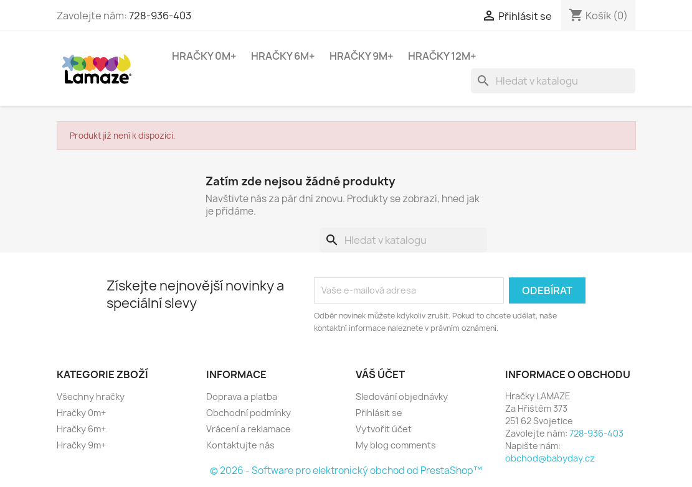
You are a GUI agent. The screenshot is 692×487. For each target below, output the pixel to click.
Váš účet (380, 374)
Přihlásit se (379, 413)
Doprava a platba (241, 396)
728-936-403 (160, 15)
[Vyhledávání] (553, 80)
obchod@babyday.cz (550, 458)
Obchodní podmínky (248, 413)
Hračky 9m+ (361, 56)
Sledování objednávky (402, 396)
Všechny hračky (91, 396)
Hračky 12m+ (442, 56)
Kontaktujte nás (240, 445)
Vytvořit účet (384, 429)
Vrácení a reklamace (248, 429)
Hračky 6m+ (283, 56)
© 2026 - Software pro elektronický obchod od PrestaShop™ (346, 470)
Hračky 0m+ (204, 56)
